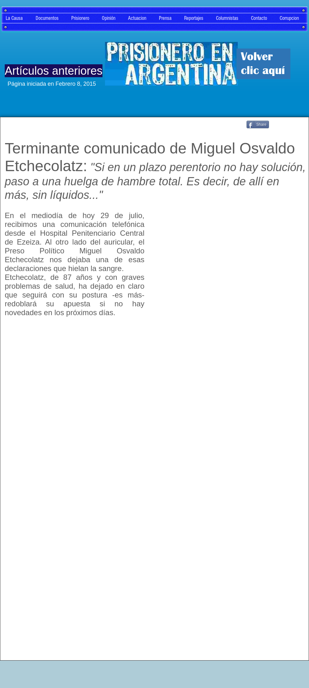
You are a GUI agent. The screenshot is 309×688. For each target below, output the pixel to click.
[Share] (258, 124)
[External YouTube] (230, 264)
